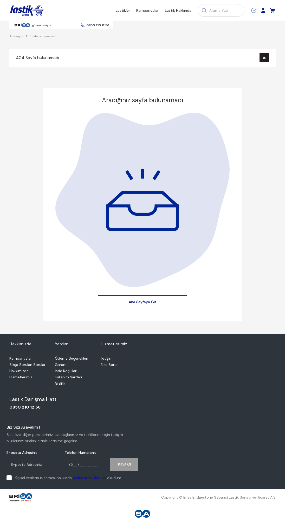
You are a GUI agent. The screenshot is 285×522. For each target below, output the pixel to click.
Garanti (61, 364)
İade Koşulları (66, 370)
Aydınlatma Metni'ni (89, 477)
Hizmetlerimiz (20, 377)
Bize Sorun (110, 364)
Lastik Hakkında (178, 10)
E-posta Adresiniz (22, 452)
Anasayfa (16, 36)
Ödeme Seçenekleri (71, 358)
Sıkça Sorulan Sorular (27, 364)
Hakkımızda (19, 370)
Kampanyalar (147, 10)
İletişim (107, 358)
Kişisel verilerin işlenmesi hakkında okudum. (68, 477)
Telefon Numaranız (80, 452)
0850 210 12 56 (97, 25)
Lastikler (123, 10)
